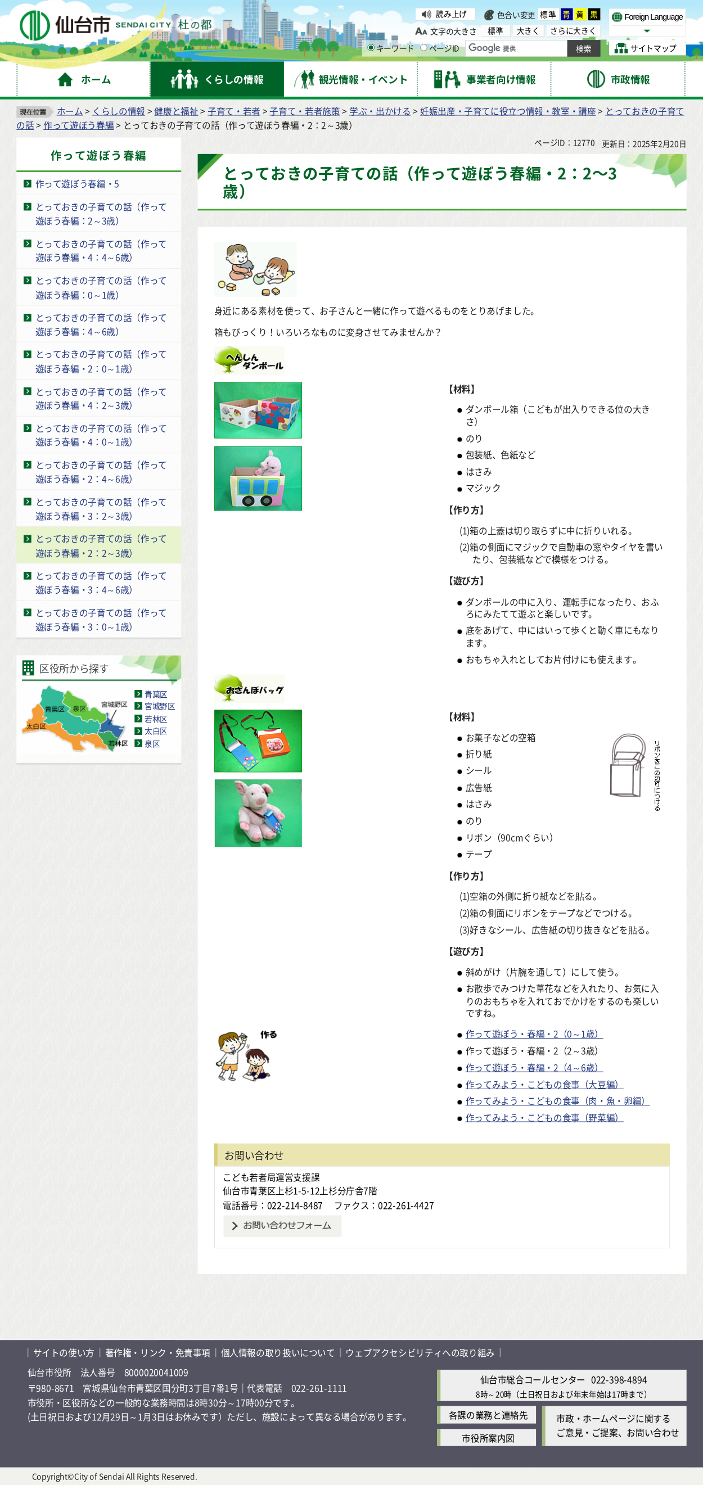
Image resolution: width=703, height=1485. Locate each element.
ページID (439, 48)
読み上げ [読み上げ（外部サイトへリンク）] (451, 14)
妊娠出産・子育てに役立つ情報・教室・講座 (508, 110)
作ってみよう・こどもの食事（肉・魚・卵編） (558, 1100)
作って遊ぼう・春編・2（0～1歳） (534, 1033)
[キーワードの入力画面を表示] (371, 48)
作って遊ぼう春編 (78, 124)
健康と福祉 (176, 110)
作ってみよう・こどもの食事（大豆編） (545, 1083)
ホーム (70, 110)
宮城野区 (160, 705)
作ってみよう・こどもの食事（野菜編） (545, 1117)
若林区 (156, 718)
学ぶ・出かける (380, 110)
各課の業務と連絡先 (488, 1414)
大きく (528, 30)
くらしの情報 (118, 110)
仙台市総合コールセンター (533, 1379)
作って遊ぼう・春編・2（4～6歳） (534, 1066)
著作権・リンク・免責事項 (158, 1352)
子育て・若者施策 (304, 110)
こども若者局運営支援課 (271, 1176)
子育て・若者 (234, 110)
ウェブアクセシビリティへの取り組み (420, 1352)
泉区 (152, 742)
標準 (548, 14)
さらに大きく (573, 30)
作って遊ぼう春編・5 (77, 183)
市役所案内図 (488, 1436)
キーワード (390, 48)
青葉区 (156, 693)
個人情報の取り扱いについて (278, 1352)
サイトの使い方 (63, 1352)
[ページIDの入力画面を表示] (423, 48)
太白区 (156, 730)
